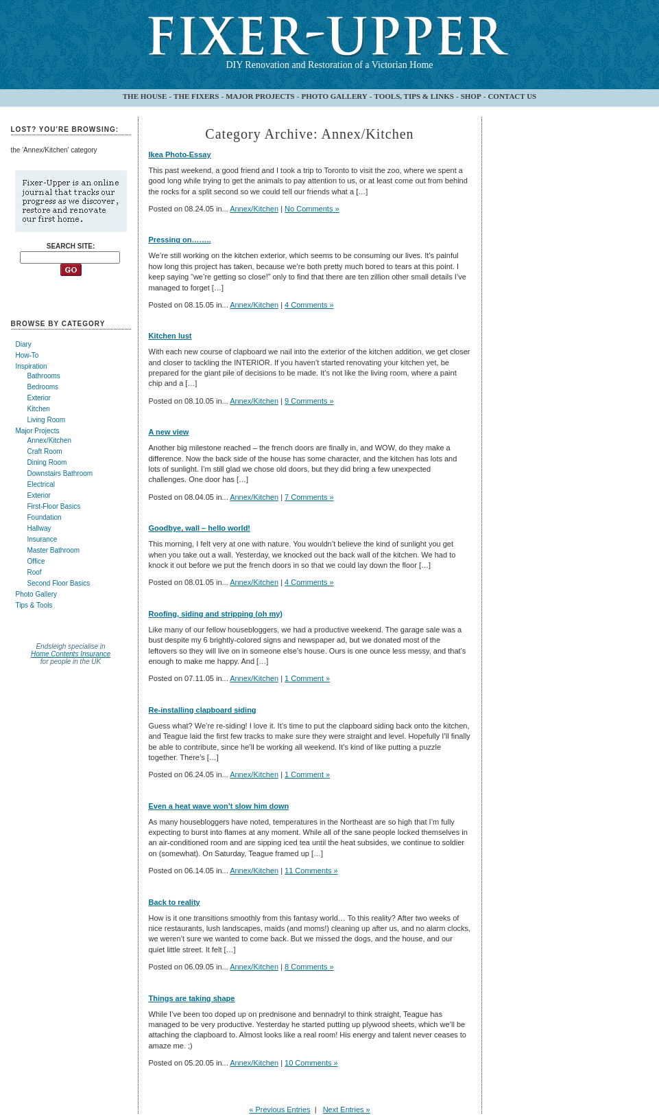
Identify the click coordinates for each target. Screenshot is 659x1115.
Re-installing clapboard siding (202, 710)
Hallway (39, 528)
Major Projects (38, 431)
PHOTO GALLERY (334, 96)
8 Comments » (309, 967)
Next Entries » (346, 1109)
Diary (24, 344)
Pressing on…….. (180, 239)
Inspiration (31, 366)
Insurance (42, 539)
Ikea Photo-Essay (180, 154)
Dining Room (47, 462)
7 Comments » (309, 497)
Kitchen (38, 409)
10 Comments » (311, 1063)
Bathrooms (43, 376)
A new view (169, 432)
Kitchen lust (170, 336)
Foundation (44, 517)
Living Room (46, 420)
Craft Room (44, 451)
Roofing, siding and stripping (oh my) (216, 614)
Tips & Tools (34, 605)
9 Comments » (309, 401)
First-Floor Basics (54, 506)
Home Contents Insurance (70, 654)
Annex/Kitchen (49, 440)
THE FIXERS (196, 96)
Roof (34, 572)
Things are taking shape (192, 998)
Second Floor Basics (59, 583)
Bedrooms (43, 387)
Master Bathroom (53, 550)
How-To (27, 355)
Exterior (39, 398)
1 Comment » (307, 678)
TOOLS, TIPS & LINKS (414, 96)
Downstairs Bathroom (60, 473)
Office (36, 561)
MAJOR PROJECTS (260, 96)
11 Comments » (311, 870)
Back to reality (174, 902)
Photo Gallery (37, 594)
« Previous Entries (279, 1109)
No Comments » (312, 209)
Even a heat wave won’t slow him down (219, 806)
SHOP (471, 96)
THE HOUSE (145, 96)
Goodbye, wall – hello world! (200, 528)
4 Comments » (309, 305)
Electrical (41, 484)
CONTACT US (512, 96)
